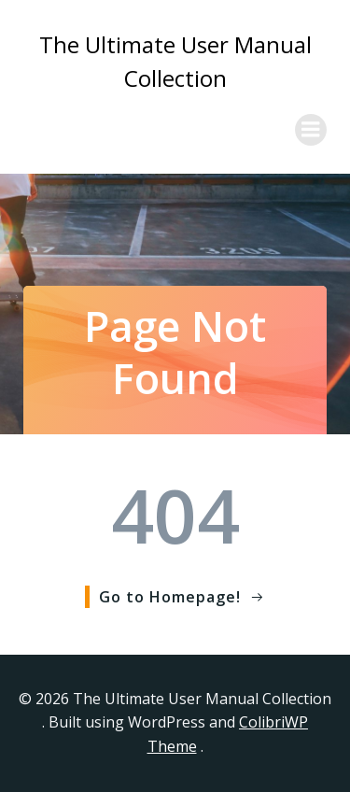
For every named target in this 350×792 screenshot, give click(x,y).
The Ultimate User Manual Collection (175, 61)
